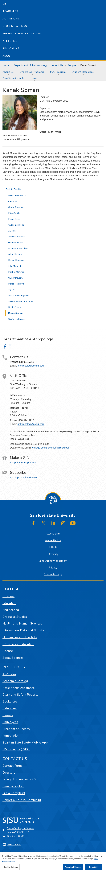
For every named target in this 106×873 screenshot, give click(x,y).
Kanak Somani (88, 65)
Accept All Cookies (73, 867)
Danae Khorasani (16, 260)
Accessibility (53, 533)
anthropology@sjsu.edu (31, 365)
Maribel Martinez (16, 271)
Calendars (9, 708)
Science (7, 651)
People (72, 65)
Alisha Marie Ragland (18, 295)
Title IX (53, 547)
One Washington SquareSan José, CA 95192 (20, 830)
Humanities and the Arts (19, 637)
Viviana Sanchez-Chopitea (20, 301)
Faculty (17, 189)
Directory (8, 772)
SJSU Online (10, 48)
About (7, 56)
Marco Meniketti (16, 283)
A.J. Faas (12, 230)
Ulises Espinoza (16, 224)
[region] (53, 862)
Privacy (53, 567)
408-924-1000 (15, 836)
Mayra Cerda (14, 219)
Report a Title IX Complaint (21, 800)
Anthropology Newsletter (23, 477)
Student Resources (83, 72)
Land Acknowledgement (53, 561)
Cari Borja (12, 201)
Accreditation (53, 540)
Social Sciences (12, 658)
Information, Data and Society (23, 630)
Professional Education (18, 644)
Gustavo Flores (15, 242)
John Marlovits (15, 266)
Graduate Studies (14, 617)
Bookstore (9, 701)
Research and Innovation (21, 33)
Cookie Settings (53, 574)
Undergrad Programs (32, 72)
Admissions (10, 18)
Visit (5, 3)
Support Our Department (23, 462)
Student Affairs (14, 26)
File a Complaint (13, 793)
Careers (7, 715)
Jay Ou (11, 289)
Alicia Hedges (15, 254)
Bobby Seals (14, 307)
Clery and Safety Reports (20, 694)
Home (5, 65)
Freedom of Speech (16, 729)
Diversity (53, 554)
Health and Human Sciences (22, 623)
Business (8, 596)
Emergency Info (13, 786)
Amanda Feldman (16, 236)
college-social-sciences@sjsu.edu (50, 447)
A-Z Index (9, 674)
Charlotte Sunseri (16, 319)
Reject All (93, 867)
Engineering (10, 610)
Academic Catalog (15, 681)
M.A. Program (58, 72)
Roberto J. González (18, 248)
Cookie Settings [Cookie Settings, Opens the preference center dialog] (11, 867)
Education (9, 603)
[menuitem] (8, 72)
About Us (57, 65)
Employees (10, 722)
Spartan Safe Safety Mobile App (25, 742)
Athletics (9, 41)
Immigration (10, 735)
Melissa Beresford (17, 195)
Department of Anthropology (30, 65)
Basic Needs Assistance (18, 688)
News (34, 78)
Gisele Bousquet (16, 207)
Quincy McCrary (15, 277)
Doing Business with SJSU (20, 779)
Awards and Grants (13, 78)
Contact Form (12, 766)
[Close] (102, 856)
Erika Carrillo (14, 213)
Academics (10, 11)
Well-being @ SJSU (16, 749)
